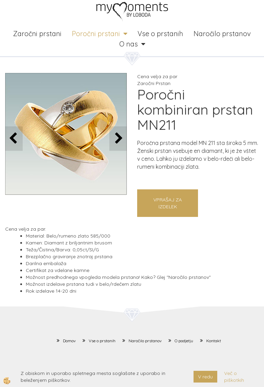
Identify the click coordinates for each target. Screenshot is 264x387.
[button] (118, 138)
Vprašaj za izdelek (167, 203)
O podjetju (184, 340)
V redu (205, 377)
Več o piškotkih (234, 376)
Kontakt (213, 340)
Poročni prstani (96, 33)
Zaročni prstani (37, 33)
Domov (69, 340)
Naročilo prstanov (222, 33)
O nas (128, 44)
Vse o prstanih (160, 33)
